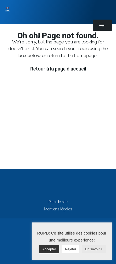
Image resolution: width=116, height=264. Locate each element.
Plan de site (58, 202)
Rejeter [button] (70, 249)
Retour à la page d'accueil (58, 69)
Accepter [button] (49, 249)
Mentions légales (58, 209)
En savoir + (94, 249)
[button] (102, 25)
